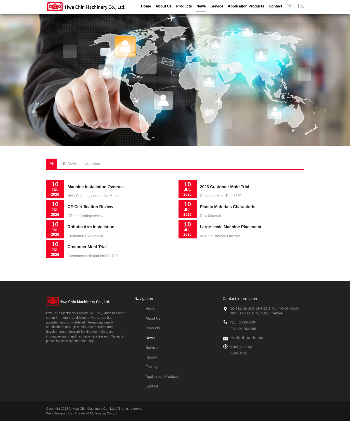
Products (153, 328)
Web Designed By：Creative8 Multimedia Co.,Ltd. (82, 413)
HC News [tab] (69, 163)
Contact (152, 386)
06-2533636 (247, 322)
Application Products (162, 376)
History (151, 357)
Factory (152, 367)
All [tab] (52, 163)
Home (150, 309)
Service (152, 348)
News (150, 338)
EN (289, 6)
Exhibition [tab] (92, 163)
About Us (153, 318)
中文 (300, 6)
